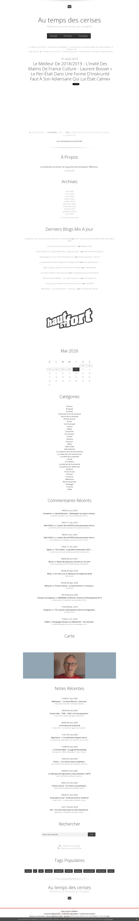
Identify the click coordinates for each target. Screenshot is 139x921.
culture (70, 426)
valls (41, 871)
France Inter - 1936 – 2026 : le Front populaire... (69, 713)
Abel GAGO (48, 525)
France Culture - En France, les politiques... (69, 786)
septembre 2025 (69, 211)
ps (35, 871)
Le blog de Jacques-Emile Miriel (85, 273)
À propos (83, 35)
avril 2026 (69, 194)
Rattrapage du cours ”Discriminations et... (57, 257)
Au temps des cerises (69, 19)
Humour (69, 441)
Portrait (69, 474)
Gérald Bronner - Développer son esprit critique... (75, 513)
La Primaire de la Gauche (69, 725)
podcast (69, 469)
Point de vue (69, 471)
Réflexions (69, 479)
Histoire (69, 439)
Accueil (53, 35)
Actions (69, 406)
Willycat (47, 586)
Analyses (69, 409)
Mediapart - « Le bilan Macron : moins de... (59, 289)
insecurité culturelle (100, 132)
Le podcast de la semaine (69, 464)
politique (78, 871)
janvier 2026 (69, 201)
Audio (69, 421)
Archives (68, 35)
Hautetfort (75, 911)
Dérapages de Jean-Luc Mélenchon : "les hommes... (73, 622)
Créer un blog (65, 911)
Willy (49, 573)
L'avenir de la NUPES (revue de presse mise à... (76, 525)
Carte (69, 636)
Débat (69, 429)
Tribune (69, 487)
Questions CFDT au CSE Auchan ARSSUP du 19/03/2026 (48, 238)
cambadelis (58, 871)
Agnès (49, 549)
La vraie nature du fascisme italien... (62, 246)
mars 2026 (69, 196)
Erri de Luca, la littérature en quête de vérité (73, 573)
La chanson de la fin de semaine (69, 451)
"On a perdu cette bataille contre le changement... (75, 610)
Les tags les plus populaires (87, 913)
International (69, 449)
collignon (47, 610)
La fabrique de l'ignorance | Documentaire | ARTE (69, 773)
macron (28, 871)
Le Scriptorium (90, 278)
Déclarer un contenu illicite (37, 916)
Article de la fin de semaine (69, 414)
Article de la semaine (69, 416)
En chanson (69, 434)
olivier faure (101, 871)
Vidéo (60, 132)
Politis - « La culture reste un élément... (69, 761)
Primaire (69, 476)
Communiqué (69, 424)
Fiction (69, 436)
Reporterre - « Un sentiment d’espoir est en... (69, 737)
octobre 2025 (69, 209)
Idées (69, 444)
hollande (69, 871)
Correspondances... (91, 262)
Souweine (47, 513)
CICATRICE (89, 283)
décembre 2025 (69, 204)
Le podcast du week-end (69, 466)
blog (108, 916)
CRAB (46, 622)
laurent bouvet (77, 132)
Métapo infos (86, 246)
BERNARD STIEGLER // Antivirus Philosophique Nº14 (80, 598)
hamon (111, 871)
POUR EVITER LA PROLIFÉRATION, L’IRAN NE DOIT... (58, 251)
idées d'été (69, 446)
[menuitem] (53, 36)
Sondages (69, 484)
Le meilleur (69, 461)
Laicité (69, 459)
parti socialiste (89, 871)
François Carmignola (46, 598)
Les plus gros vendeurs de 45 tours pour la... (63, 283)
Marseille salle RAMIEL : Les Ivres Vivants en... (61, 278)
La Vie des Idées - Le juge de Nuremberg (69, 749)
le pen (87, 132)
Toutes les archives (70, 217)
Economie (69, 431)
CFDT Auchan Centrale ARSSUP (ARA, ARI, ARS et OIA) (91, 239)
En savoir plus (108, 919)
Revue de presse (69, 481)
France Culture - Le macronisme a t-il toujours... (75, 586)
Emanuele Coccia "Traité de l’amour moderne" (69, 798)
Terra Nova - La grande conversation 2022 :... (73, 549)
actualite (48, 871)
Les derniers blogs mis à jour (52, 913)
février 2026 (70, 199)
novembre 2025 (69, 206)
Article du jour (69, 419)
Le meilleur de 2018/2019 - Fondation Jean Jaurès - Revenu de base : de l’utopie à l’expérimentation (77, 51)
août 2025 (69, 214)
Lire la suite (69, 170)
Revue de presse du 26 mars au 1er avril (73, 561)
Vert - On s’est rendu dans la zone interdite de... (69, 810)
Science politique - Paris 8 (88, 257)
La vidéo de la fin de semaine (69, 454)
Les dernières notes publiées (70, 913)
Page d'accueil (34, 51)
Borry (51, 561)
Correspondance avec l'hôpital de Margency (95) (60, 262)
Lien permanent (37, 132)
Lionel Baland (90, 267)
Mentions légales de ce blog (54, 916)
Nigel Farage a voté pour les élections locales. (62, 267)
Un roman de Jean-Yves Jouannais (54, 273)
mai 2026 (70, 191)
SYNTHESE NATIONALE (93, 251)
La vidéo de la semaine (69, 456)
